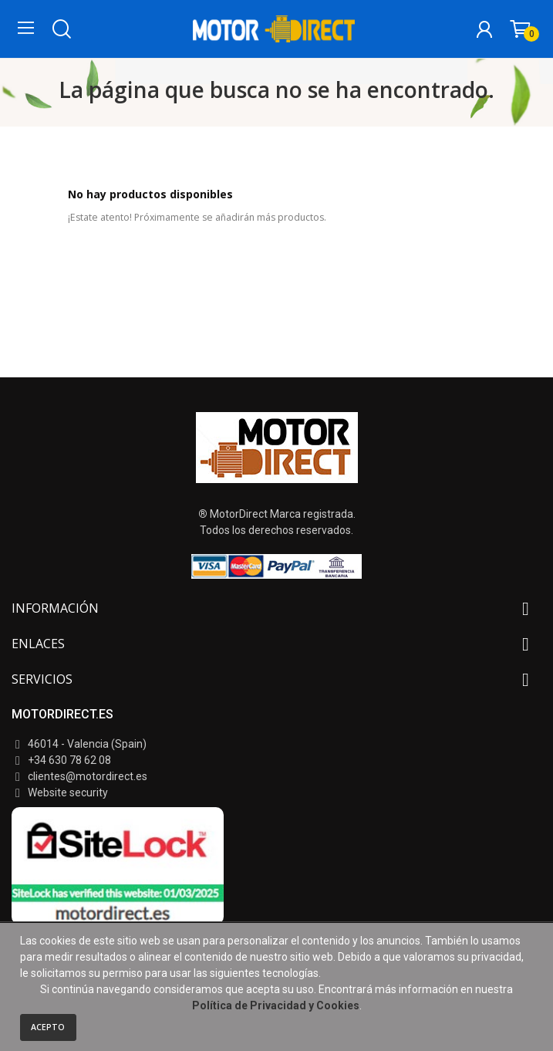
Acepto (48, 1027)
